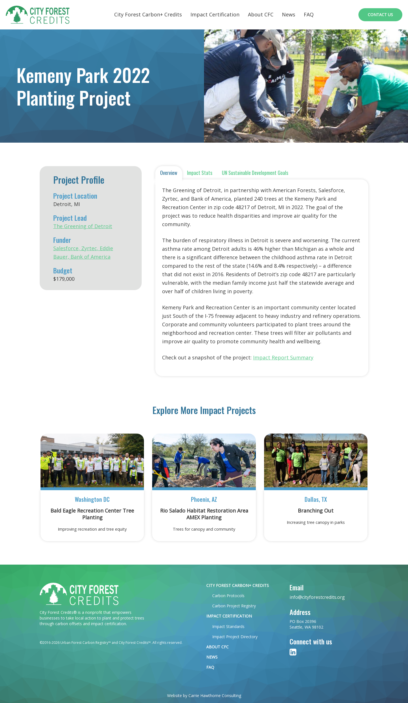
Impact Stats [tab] (199, 172)
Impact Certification (214, 14)
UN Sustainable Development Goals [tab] (255, 172)
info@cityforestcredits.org (317, 597)
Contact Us (380, 14)
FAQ (309, 14)
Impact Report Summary (283, 357)
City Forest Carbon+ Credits (148, 14)
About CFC (260, 14)
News (288, 14)
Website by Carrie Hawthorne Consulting (204, 695)
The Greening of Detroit (82, 226)
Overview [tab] (168, 172)
